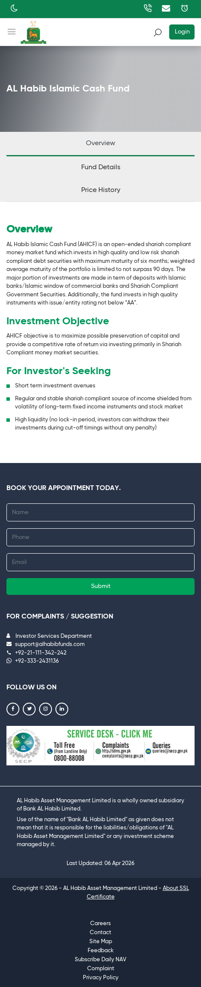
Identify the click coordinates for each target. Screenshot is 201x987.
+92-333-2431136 (32, 661)
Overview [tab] (100, 143)
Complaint (100, 969)
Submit (100, 586)
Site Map (100, 941)
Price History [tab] (100, 190)
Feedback (101, 950)
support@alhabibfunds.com (45, 644)
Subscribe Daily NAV (100, 960)
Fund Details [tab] (100, 167)
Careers (100, 923)
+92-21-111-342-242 (36, 653)
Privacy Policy (101, 978)
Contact (100, 932)
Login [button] (182, 32)
